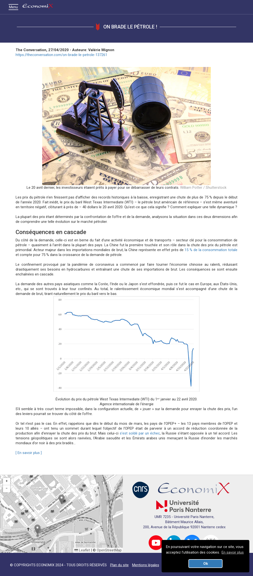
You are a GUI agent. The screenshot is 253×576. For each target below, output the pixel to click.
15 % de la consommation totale (211, 250)
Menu (15, 7)
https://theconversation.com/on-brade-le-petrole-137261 (61, 55)
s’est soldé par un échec (140, 433)
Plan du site (119, 565)
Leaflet (82, 550)
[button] (61, 499)
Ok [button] (205, 563)
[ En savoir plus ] (29, 453)
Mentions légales (145, 565)
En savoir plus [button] (233, 552)
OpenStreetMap (109, 550)
